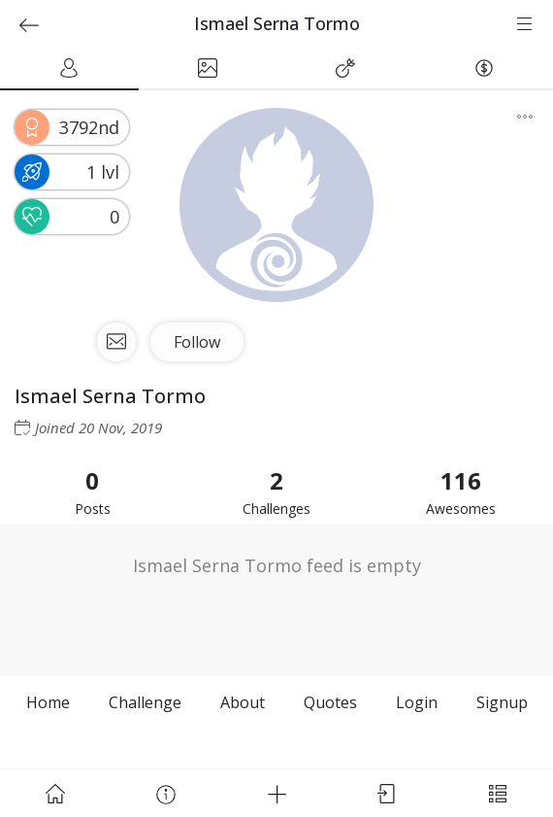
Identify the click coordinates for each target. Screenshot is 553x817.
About (242, 702)
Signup (502, 702)
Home (48, 702)
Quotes (330, 702)
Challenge (145, 702)
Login (417, 702)
